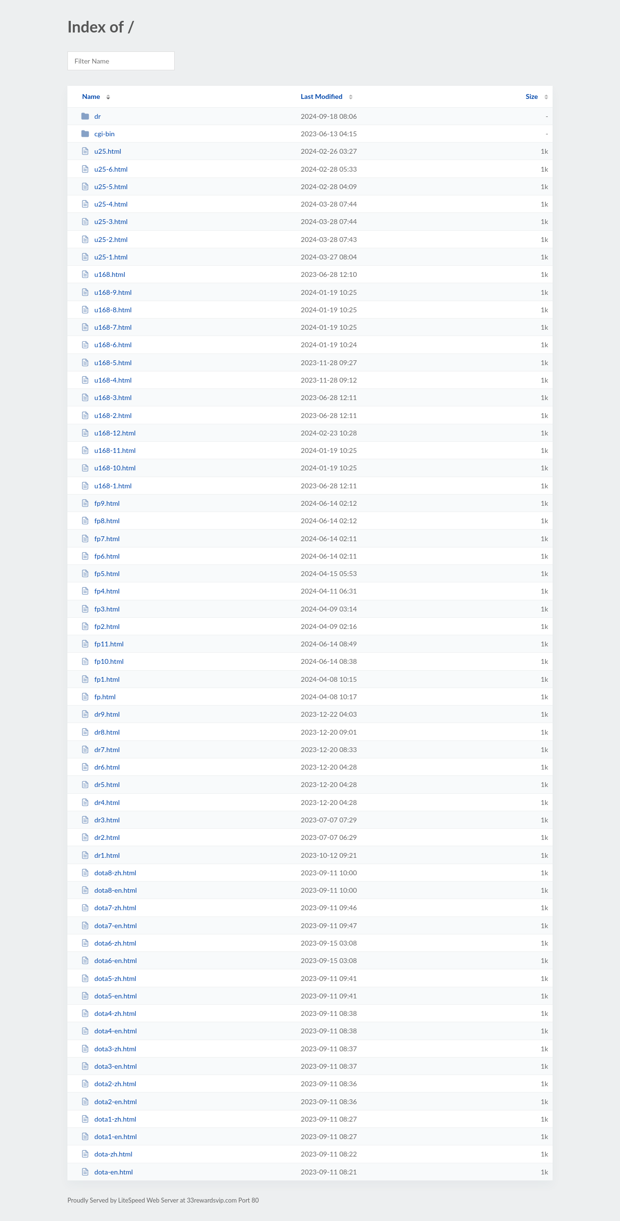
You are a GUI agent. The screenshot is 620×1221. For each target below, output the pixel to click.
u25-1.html (104, 257)
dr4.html (100, 802)
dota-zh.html (106, 1154)
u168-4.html (106, 380)
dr (90, 116)
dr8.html (100, 732)
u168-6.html (106, 344)
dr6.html (100, 767)
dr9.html (100, 714)
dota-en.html (107, 1172)
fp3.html (100, 609)
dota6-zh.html (108, 943)
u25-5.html (104, 186)
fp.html (98, 696)
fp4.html (100, 591)
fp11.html (102, 644)
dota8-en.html (109, 890)
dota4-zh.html (108, 1013)
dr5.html (100, 784)
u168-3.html (106, 397)
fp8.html (100, 520)
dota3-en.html (109, 1066)
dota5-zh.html (108, 978)
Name (91, 96)
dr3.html (100, 820)
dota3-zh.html (108, 1048)
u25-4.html (104, 204)
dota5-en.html (109, 996)
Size (532, 96)
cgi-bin (97, 133)
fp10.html (102, 661)
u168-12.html (108, 433)
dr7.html (100, 749)
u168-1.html (106, 486)
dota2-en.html (109, 1101)
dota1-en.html (109, 1136)
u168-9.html (106, 292)
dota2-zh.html (108, 1083)
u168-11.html (108, 450)
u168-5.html (106, 362)
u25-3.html (104, 221)
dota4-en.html (109, 1031)
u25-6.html (104, 169)
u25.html (101, 151)
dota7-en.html (109, 925)
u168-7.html (106, 327)
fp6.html (100, 556)
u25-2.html (104, 239)
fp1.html (100, 679)
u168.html (103, 274)
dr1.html (100, 855)
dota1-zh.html (108, 1119)
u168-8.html (106, 309)
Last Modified (322, 96)
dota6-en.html (109, 960)
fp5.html (100, 573)
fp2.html (100, 626)
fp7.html (100, 538)
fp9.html (100, 503)
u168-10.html (108, 468)
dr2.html (100, 837)
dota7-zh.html (108, 907)
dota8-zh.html (108, 872)
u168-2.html (106, 415)
